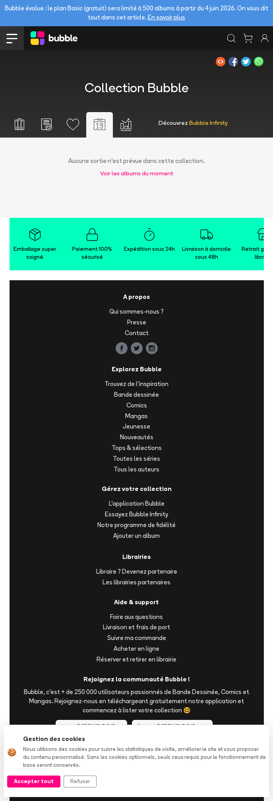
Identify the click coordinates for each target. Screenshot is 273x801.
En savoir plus (166, 17)
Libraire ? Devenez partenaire (136, 571)
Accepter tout (34, 781)
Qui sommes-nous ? (136, 311)
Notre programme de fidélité (136, 525)
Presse (136, 322)
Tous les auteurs (136, 469)
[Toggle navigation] (12, 38)
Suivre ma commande (136, 638)
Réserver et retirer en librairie (136, 659)
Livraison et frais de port (136, 627)
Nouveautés (136, 437)
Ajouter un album (136, 535)
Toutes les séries (136, 458)
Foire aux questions (136, 617)
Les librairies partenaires (136, 582)
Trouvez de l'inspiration (136, 384)
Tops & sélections (137, 448)
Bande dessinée (136, 394)
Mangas (136, 416)
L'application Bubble (137, 503)
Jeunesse (136, 426)
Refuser (80, 781)
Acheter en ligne (136, 648)
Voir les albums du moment (136, 173)
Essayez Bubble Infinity (136, 514)
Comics (136, 405)
